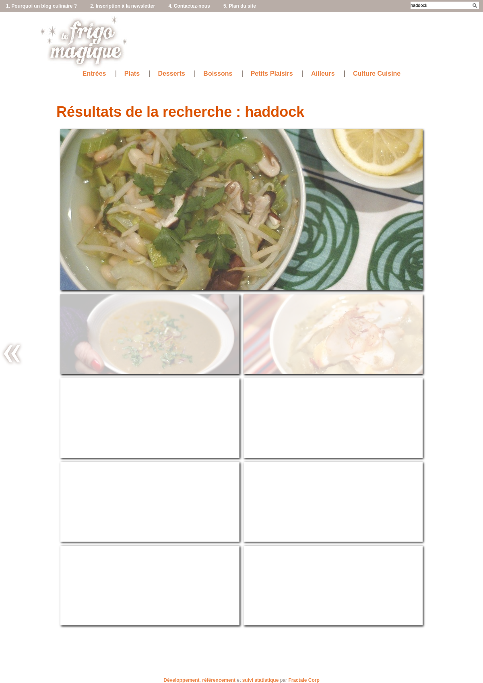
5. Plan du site (239, 6)
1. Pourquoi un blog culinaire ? (41, 6)
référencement (218, 680)
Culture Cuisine (376, 73)
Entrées (94, 73)
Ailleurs (323, 73)
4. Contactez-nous (189, 6)
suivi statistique (260, 680)
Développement (181, 680)
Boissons (217, 73)
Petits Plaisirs (272, 73)
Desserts (171, 73)
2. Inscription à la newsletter (122, 6)
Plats (132, 73)
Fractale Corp (303, 680)
